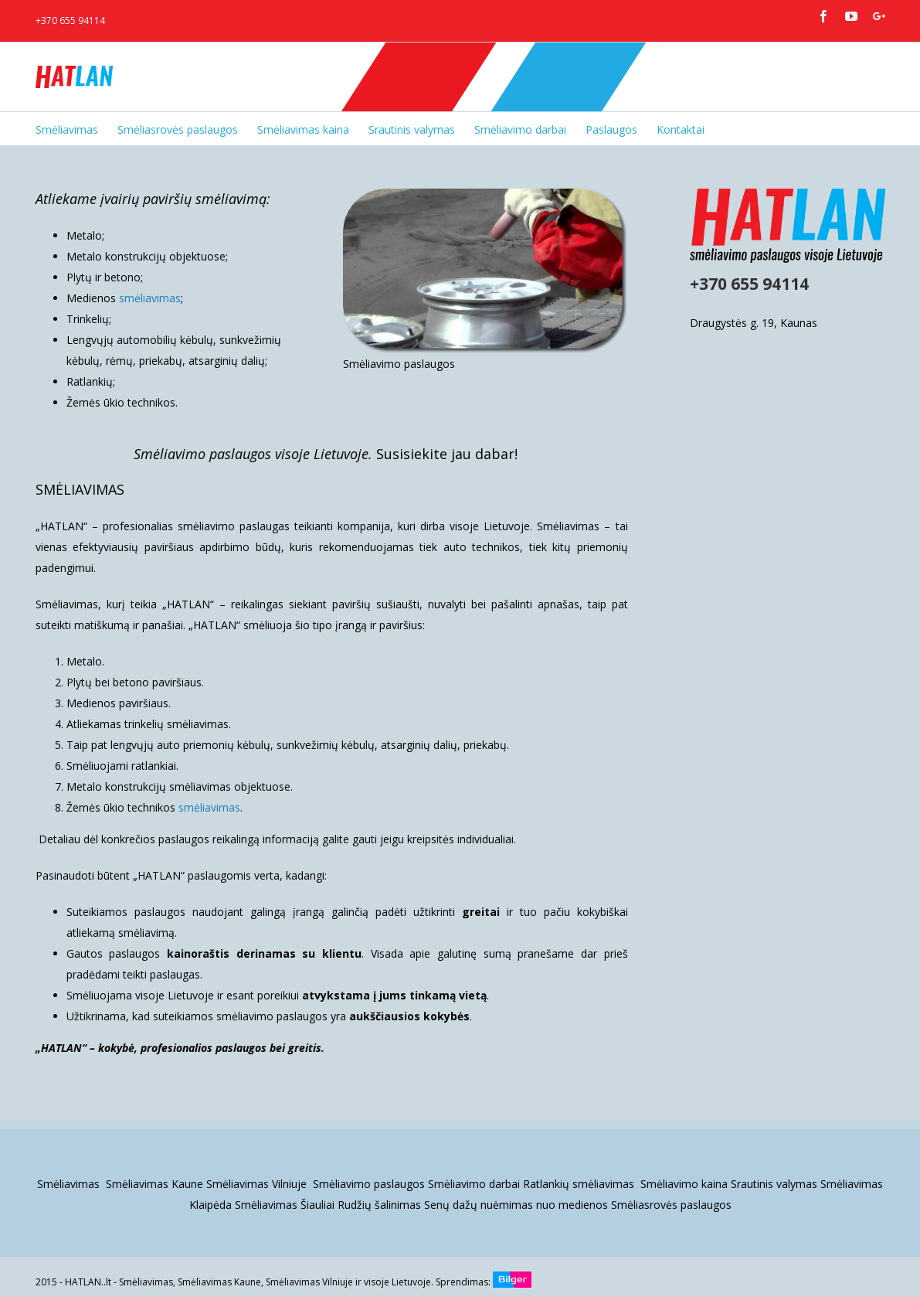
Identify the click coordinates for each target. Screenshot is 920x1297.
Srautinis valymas (774, 1183)
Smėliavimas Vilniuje (258, 1183)
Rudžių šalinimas (379, 1204)
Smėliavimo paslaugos (369, 1183)
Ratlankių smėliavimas (580, 1183)
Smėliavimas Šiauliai (284, 1204)
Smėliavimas (70, 1183)
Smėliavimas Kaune (154, 1183)
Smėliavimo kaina (684, 1183)
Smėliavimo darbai (474, 1183)
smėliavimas (150, 298)
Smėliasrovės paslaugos (671, 1204)
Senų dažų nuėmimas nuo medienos (516, 1204)
